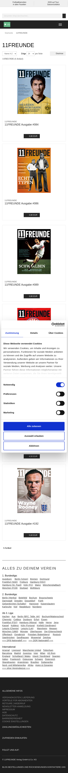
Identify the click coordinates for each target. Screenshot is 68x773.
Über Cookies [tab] (56, 333)
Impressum (8, 709)
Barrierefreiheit (12, 718)
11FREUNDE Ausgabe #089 (21, 284)
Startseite (9, 33)
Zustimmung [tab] (12, 333)
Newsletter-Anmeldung (16, 706)
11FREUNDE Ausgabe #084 (21, 124)
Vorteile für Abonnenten (17, 700)
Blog (5, 767)
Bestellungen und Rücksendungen (27, 767)
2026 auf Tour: (53, 2)
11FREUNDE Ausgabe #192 (21, 523)
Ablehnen (34, 446)
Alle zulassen (34, 426)
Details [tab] (34, 333)
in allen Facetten (19, 4)
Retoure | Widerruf (13, 703)
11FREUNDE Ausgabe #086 (21, 203)
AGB (4, 712)
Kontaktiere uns (56, 767)
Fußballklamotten (19, 2)
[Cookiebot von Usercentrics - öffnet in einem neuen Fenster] (51, 325)
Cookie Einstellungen (15, 721)
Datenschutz (10, 715)
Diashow (57, 53)
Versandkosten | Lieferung (18, 697)
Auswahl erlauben (34, 436)
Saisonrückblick (53, 4)
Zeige (23, 53)
